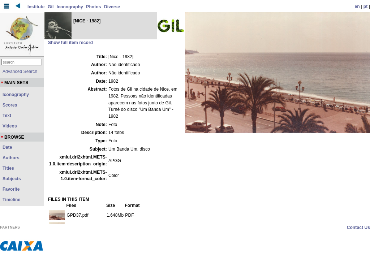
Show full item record (70, 42)
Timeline (11, 199)
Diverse (112, 6)
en (357, 6)
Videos (10, 126)
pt (365, 6)
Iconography (70, 6)
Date (7, 147)
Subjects (12, 178)
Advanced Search (20, 71)
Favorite (11, 189)
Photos (93, 6)
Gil (50, 6)
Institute (36, 6)
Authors (11, 157)
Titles (8, 168)
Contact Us (358, 227)
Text (7, 115)
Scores (10, 105)
